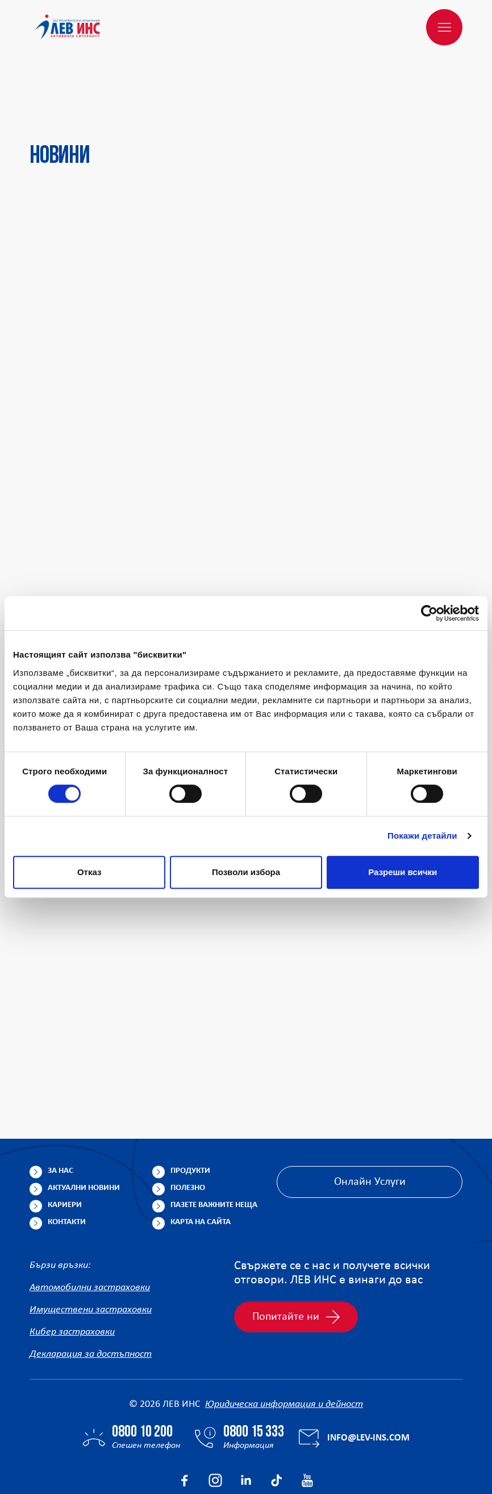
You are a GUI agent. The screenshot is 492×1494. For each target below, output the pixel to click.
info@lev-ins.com (368, 1383)
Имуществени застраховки (91, 1255)
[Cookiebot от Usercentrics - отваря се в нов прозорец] (429, 613)
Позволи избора (246, 872)
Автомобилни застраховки (90, 1233)
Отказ (89, 872)
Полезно (187, 1133)
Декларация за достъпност (91, 1299)
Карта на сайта (200, 1167)
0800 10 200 (142, 1378)
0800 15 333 (253, 1378)
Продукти (190, 1116)
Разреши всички (402, 872)
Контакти (67, 1167)
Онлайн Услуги (370, 1127)
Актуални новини (84, 1133)
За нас (60, 1116)
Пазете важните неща (213, 1150)
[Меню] (444, 27)
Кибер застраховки (72, 1277)
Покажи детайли (422, 835)
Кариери (65, 1150)
